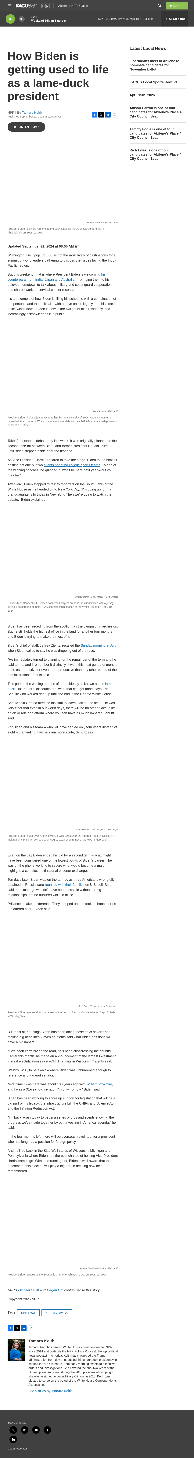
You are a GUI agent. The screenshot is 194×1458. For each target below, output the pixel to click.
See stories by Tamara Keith (50, 1390)
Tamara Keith (32, 112)
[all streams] (174, 19)
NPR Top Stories (56, 1312)
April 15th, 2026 (142, 95)
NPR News (28, 1312)
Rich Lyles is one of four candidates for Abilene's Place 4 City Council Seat (155, 154)
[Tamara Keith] (16, 1350)
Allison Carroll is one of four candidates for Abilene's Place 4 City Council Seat (155, 112)
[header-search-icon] (159, 5)
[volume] (22, 19)
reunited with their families (64, 885)
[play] (10, 19)
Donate (179, 6)
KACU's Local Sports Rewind (153, 82)
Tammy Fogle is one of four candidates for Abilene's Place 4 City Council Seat (155, 133)
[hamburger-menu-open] (9, 5)
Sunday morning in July (98, 645)
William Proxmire (99, 1084)
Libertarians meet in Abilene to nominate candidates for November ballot (154, 65)
